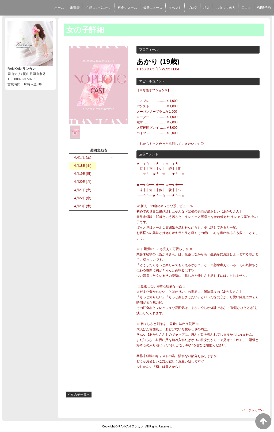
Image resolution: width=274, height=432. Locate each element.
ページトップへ (253, 410)
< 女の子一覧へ (79, 394)
